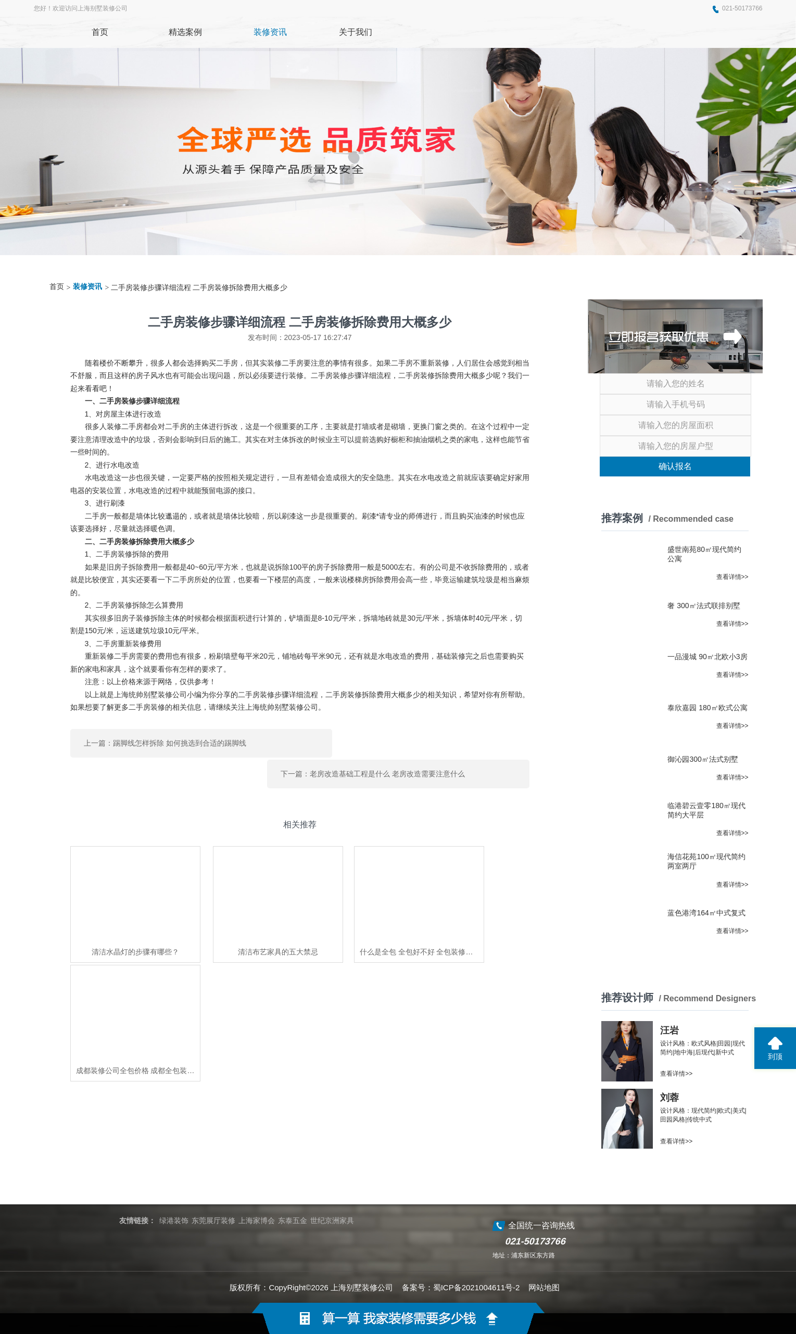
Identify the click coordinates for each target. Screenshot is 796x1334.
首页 (56, 287)
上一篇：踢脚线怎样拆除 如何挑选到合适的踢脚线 (165, 741)
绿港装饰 (173, 1220)
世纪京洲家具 (332, 1220)
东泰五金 (292, 1220)
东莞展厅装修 (213, 1220)
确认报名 (675, 466)
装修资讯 (87, 287)
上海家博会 (256, 1220)
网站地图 (544, 1287)
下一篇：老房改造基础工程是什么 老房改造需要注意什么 (428, 741)
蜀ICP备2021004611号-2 (476, 1287)
